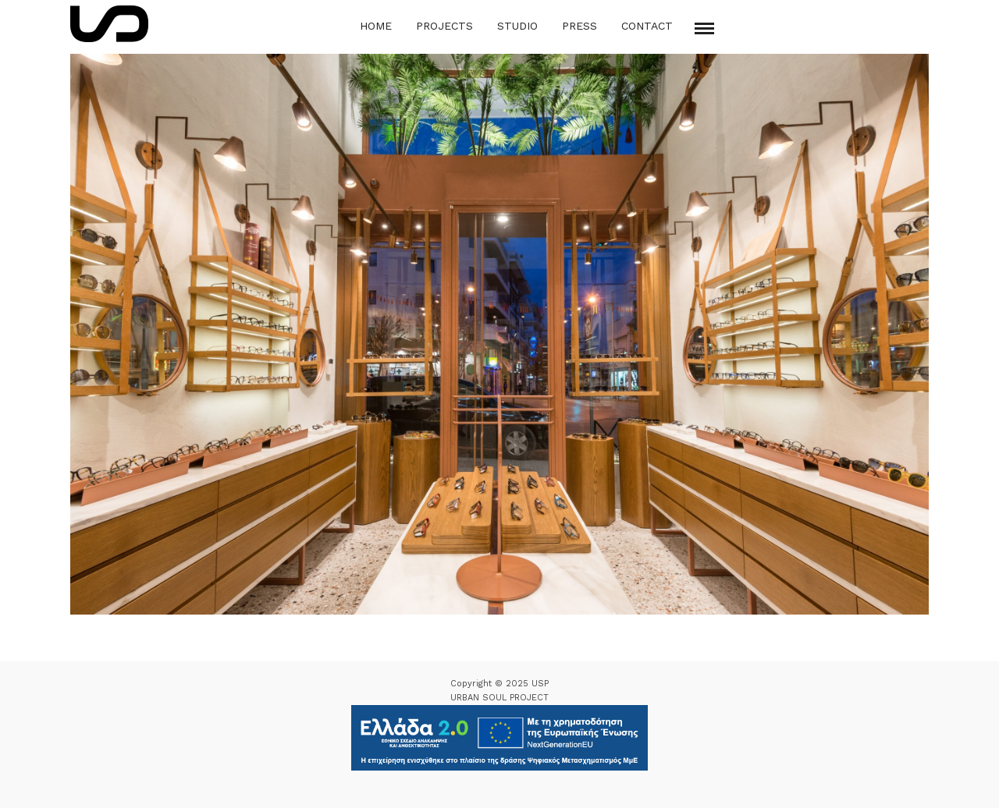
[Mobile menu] (704, 28)
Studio (517, 25)
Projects (444, 25)
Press (579, 25)
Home (376, 25)
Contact (647, 25)
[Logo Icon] (109, 23)
